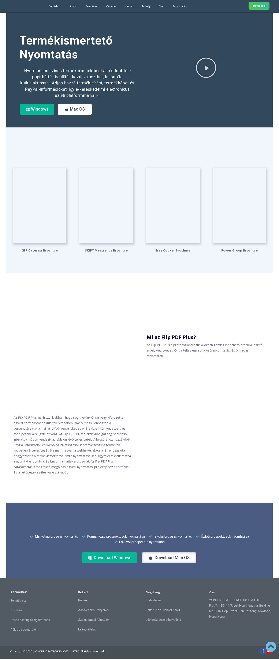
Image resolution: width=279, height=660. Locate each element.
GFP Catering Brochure (40, 251)
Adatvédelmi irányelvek (93, 610)
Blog (161, 6)
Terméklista (18, 601)
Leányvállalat (87, 630)
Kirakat (129, 6)
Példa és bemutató (23, 630)
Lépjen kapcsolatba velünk (163, 620)
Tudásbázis (153, 601)
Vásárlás (111, 6)
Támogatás (180, 6)
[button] (206, 67)
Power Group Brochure (239, 251)
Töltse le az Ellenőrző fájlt (163, 610)
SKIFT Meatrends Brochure (106, 251)
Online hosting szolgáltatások (30, 620)
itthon (73, 6)
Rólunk (82, 601)
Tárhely (146, 6)
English (53, 6)
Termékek (91, 6)
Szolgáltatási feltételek (93, 620)
